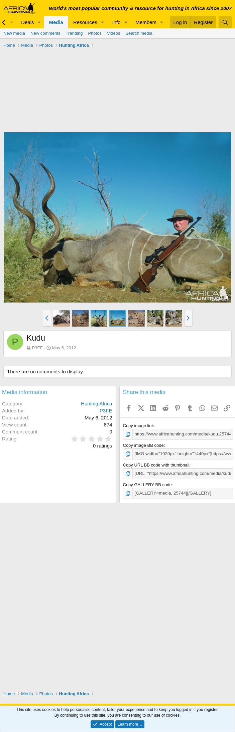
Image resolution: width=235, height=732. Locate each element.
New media (14, 33)
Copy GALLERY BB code (147, 484)
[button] (39, 22)
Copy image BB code (143, 445)
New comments (45, 33)
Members (145, 22)
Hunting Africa (96, 403)
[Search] (225, 22)
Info (116, 22)
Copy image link (138, 425)
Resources (85, 22)
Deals (27, 22)
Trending (74, 33)
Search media (138, 33)
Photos (94, 33)
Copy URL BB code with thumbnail (156, 464)
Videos (113, 33)
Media (56, 22)
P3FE (37, 347)
